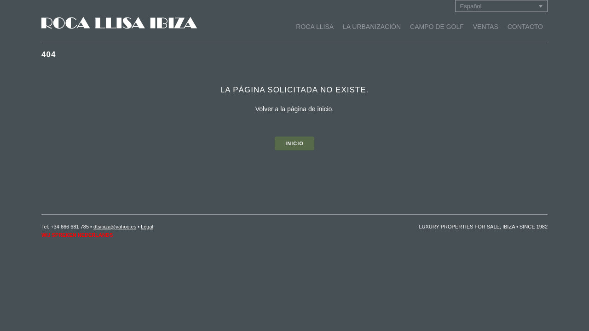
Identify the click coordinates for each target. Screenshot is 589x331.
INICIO (294, 143)
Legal (147, 226)
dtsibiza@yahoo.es (114, 226)
